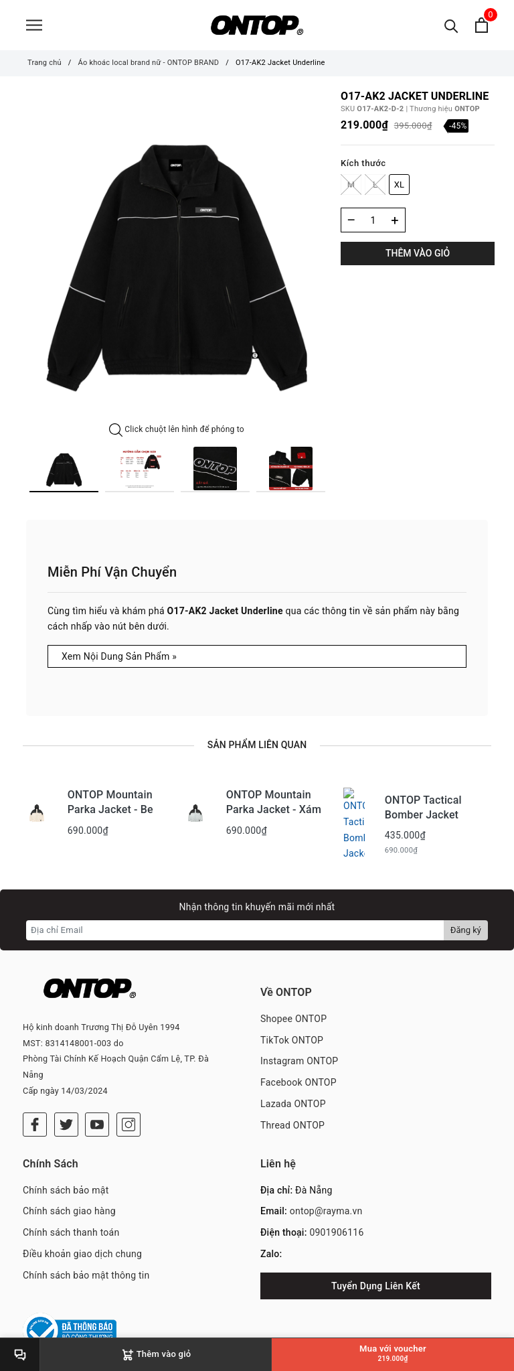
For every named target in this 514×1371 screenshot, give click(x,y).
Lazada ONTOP (293, 1093)
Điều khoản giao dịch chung (82, 1235)
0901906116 (336, 1214)
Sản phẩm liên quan (257, 744)
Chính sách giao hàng (69, 1192)
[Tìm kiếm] (451, 25)
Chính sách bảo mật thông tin (86, 1256)
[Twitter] (66, 1094)
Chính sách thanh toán (71, 1214)
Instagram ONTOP (299, 1050)
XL (399, 184)
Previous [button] (16, 469)
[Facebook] (35, 1094)
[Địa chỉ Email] (235, 920)
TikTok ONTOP (291, 1029)
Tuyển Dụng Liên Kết (375, 1267)
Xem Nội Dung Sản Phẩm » (119, 656)
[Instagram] (128, 1094)
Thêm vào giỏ (418, 253)
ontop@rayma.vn (326, 1192)
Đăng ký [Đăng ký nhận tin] (465, 919)
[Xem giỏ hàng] (481, 25)
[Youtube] (97, 1094)
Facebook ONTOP (298, 1072)
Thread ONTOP (292, 1114)
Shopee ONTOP (293, 1008)
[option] (176, 257)
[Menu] (34, 25)
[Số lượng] (373, 220)
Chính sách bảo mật (65, 1171)
